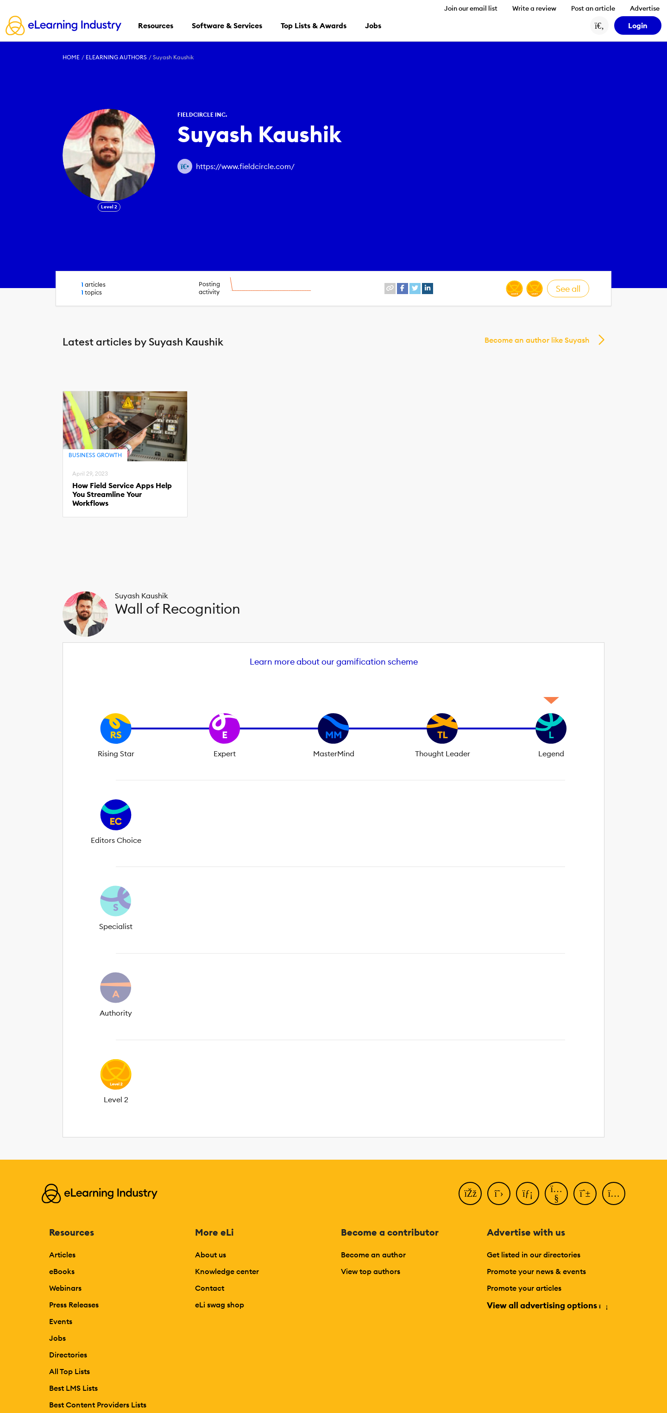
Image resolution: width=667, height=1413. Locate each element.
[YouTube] (556, 1193)
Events (60, 1321)
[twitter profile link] (415, 288)
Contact (209, 1288)
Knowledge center (227, 1271)
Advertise (645, 8)
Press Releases (74, 1304)
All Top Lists (69, 1371)
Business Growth (95, 455)
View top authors (370, 1271)
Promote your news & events (536, 1271)
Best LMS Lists (73, 1388)
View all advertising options (547, 1305)
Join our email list (470, 8)
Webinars (65, 1288)
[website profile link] (390, 288)
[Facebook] (470, 1193)
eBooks (62, 1271)
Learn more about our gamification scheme (334, 661)
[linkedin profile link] (427, 288)
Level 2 (109, 207)
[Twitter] (498, 1193)
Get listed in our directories (533, 1254)
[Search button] (599, 25)
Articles (62, 1254)
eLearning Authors (116, 57)
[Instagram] (613, 1193)
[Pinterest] (585, 1193)
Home (71, 57)
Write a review (534, 8)
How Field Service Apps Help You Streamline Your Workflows (122, 494)
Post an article (593, 8)
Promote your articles (524, 1288)
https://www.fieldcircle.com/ (245, 166)
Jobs (57, 1338)
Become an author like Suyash (537, 340)
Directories (68, 1354)
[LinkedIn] (527, 1193)
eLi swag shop (219, 1304)
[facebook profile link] (402, 288)
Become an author (373, 1254)
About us (210, 1254)
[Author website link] (184, 166)
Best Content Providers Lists (97, 1404)
